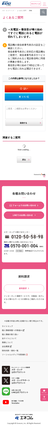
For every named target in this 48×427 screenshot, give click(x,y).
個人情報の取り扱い (10, 334)
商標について (7, 342)
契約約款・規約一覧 (10, 350)
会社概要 (5, 346)
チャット (44, 392)
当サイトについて (9, 338)
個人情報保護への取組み (12, 330)
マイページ (35, 3)
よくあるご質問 (21, 10)
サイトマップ (7, 326)
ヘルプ (44, 399)
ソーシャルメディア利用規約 (14, 354)
